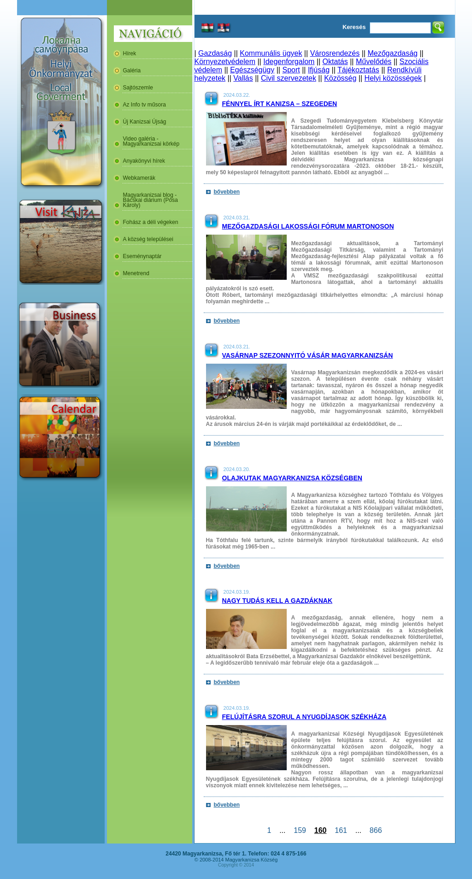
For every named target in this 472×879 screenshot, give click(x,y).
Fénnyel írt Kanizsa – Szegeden (279, 103)
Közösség (340, 78)
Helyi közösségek (393, 78)
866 (376, 830)
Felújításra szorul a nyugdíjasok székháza (304, 716)
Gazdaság (215, 53)
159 (299, 830)
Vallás (243, 78)
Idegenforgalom (288, 61)
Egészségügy (252, 70)
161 (340, 830)
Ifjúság (319, 70)
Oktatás (335, 61)
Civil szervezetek (288, 78)
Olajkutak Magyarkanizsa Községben (292, 478)
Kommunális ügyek (271, 53)
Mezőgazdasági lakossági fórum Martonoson (308, 226)
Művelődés (373, 61)
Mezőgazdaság (392, 53)
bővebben (227, 192)
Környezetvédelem (225, 61)
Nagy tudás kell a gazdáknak (277, 600)
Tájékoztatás (358, 70)
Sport (291, 70)
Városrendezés (335, 53)
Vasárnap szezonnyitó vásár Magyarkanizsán (307, 355)
